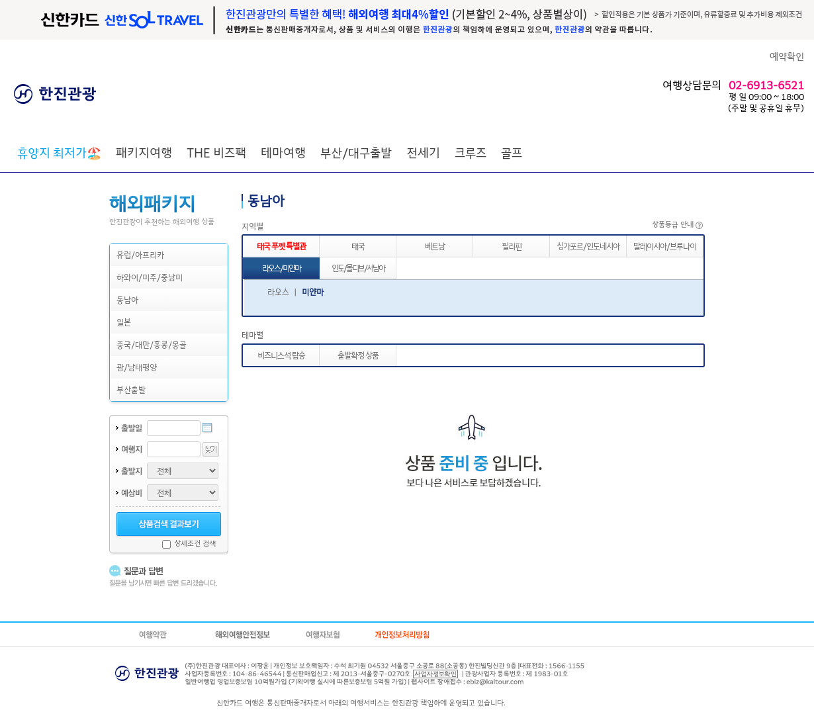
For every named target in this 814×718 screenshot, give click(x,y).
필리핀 (511, 245)
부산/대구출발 (356, 152)
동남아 (127, 299)
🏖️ (59, 152)
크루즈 (470, 152)
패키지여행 (144, 152)
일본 (123, 322)
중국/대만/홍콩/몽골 (151, 344)
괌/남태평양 (136, 367)
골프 (511, 152)
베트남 (435, 245)
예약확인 (787, 56)
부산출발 (131, 389)
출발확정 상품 (358, 355)
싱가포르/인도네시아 (588, 245)
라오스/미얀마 (281, 267)
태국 (358, 245)
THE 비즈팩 (216, 152)
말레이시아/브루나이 (664, 245)
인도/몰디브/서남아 (358, 267)
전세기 (423, 152)
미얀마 (313, 291)
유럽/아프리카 (140, 254)
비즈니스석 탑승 (281, 355)
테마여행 (283, 152)
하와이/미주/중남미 (149, 277)
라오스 (278, 291)
